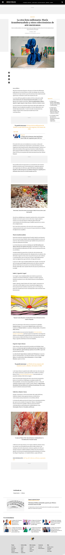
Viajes (22, 551)
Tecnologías (34, 2)
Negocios (29, 2)
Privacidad (49, 548)
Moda (22, 548)
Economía (25, 2)
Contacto (49, 549)
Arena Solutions (41, 548)
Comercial (40, 545)
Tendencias (23, 552)
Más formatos (33, 545)
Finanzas (47, 2)
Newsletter (32, 546)
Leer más (15, 131)
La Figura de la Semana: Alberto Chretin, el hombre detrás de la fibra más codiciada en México (54, 110)
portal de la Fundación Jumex (26, 374)
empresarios (16, 493)
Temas (12, 545)
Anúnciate (40, 546)
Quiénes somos (50, 546)
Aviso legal (49, 551)
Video (31, 548)
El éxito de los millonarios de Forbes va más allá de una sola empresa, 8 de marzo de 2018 (29, 127)
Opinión (51, 2)
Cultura (23, 493)
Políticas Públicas (41, 2)
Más (48, 545)
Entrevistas (32, 549)
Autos (22, 549)
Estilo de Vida (23, 545)
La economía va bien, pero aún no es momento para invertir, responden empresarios (55, 118)
